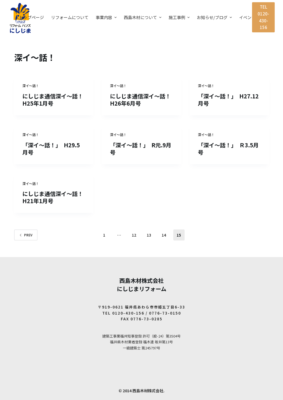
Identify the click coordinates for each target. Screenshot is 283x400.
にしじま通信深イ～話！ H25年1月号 (55, 99)
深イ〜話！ (30, 85)
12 (134, 235)
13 (149, 235)
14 (164, 235)
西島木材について (143, 17)
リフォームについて (69, 17)
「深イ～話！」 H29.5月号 (51, 148)
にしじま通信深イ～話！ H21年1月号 (55, 197)
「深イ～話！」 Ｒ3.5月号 (228, 148)
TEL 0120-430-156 (263, 17)
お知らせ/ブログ (215, 17)
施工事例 (180, 17)
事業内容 (107, 17)
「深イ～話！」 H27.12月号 (228, 99)
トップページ (31, 17)
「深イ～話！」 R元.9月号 (140, 148)
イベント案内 (251, 17)
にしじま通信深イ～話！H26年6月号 (140, 99)
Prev (25, 234)
